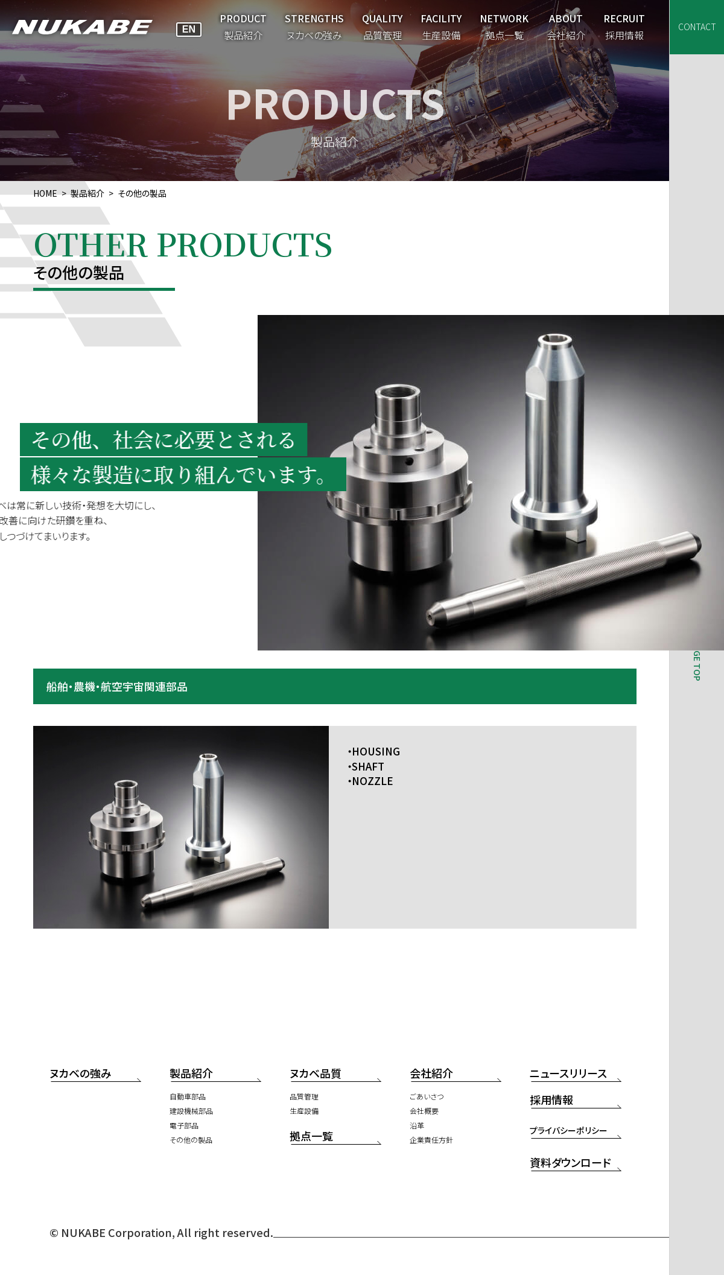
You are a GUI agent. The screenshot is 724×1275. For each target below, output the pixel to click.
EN (188, 29)
